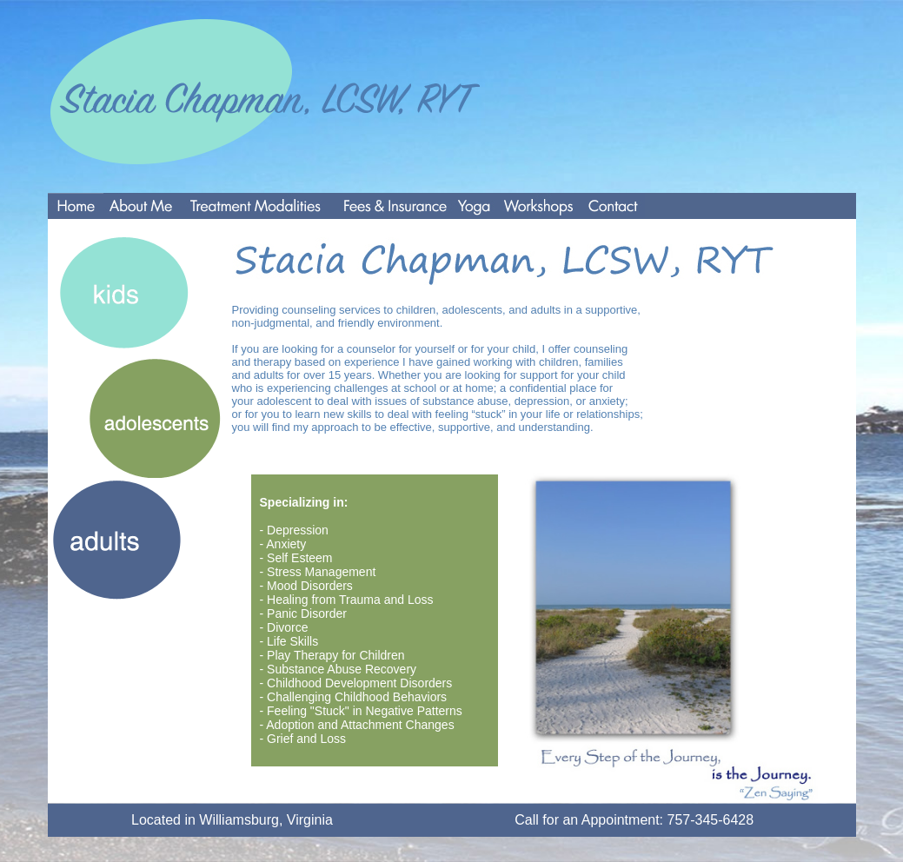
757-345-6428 (710, 819)
